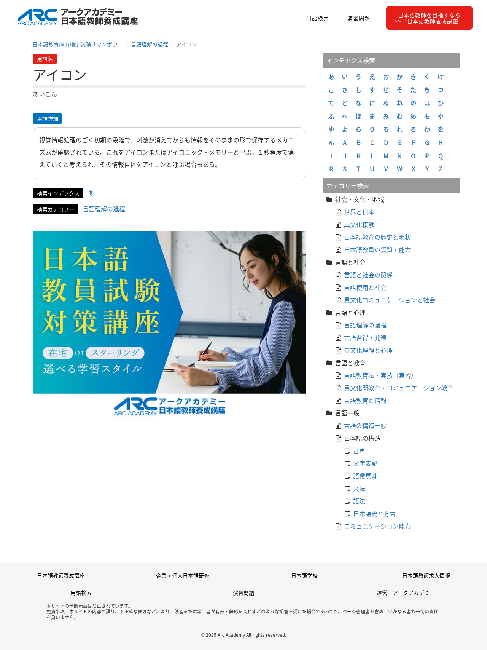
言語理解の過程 (149, 44)
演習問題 (358, 18)
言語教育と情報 (365, 400)
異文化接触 (359, 224)
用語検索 (317, 18)
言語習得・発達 (365, 337)
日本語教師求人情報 (426, 575)
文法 (359, 488)
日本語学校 (304, 575)
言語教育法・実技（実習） (380, 375)
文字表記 (365, 463)
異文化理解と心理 (368, 350)
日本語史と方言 (374, 513)
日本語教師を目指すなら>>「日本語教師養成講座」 (429, 18)
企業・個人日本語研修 (182, 575)
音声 (359, 450)
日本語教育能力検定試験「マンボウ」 (77, 44)
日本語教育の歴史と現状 (377, 236)
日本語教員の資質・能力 (377, 249)
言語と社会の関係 (368, 274)
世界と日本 (359, 211)
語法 (359, 500)
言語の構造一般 (365, 425)
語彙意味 (365, 475)
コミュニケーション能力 (377, 525)
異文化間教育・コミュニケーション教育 (399, 387)
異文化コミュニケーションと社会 (389, 299)
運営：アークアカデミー (406, 592)
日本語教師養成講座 (61, 575)
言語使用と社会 (365, 287)
